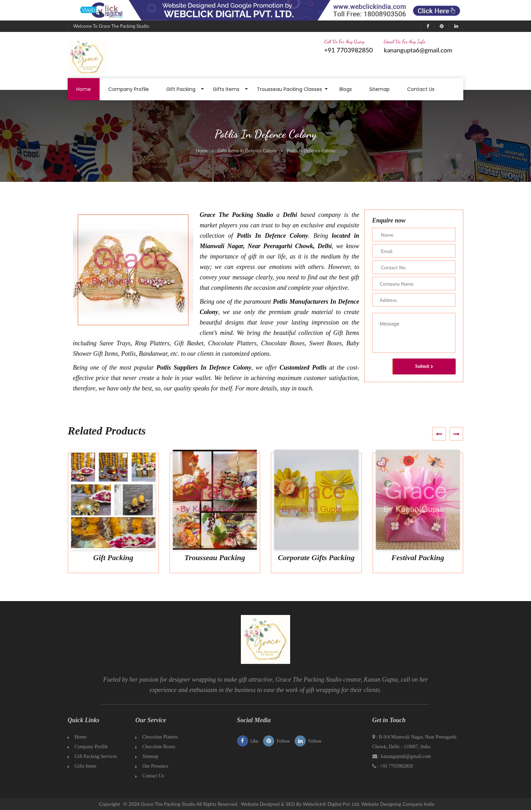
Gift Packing (180, 89)
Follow (276, 740)
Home (83, 89)
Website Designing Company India (397, 804)
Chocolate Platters (160, 737)
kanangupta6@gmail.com (418, 50)
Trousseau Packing (214, 557)
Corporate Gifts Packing (316, 557)
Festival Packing (417, 557)
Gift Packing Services (96, 756)
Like (248, 740)
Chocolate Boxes (158, 746)
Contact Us (421, 89)
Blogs (345, 89)
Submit (424, 366)
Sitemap (379, 89)
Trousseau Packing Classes (289, 89)
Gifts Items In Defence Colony (247, 150)
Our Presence (155, 766)
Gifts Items (226, 89)
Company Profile (128, 89)
